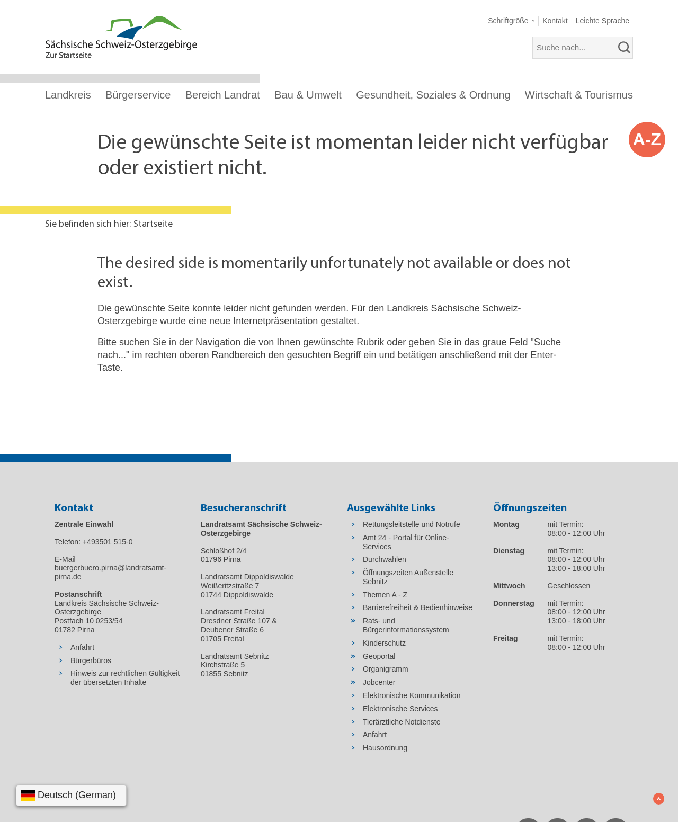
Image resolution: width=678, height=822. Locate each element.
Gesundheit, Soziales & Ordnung (433, 95)
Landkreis (68, 95)
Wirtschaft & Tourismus (579, 95)
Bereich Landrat (222, 95)
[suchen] (624, 48)
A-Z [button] (647, 139)
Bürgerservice (138, 95)
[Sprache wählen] (71, 795)
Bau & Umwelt (308, 95)
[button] (511, 21)
